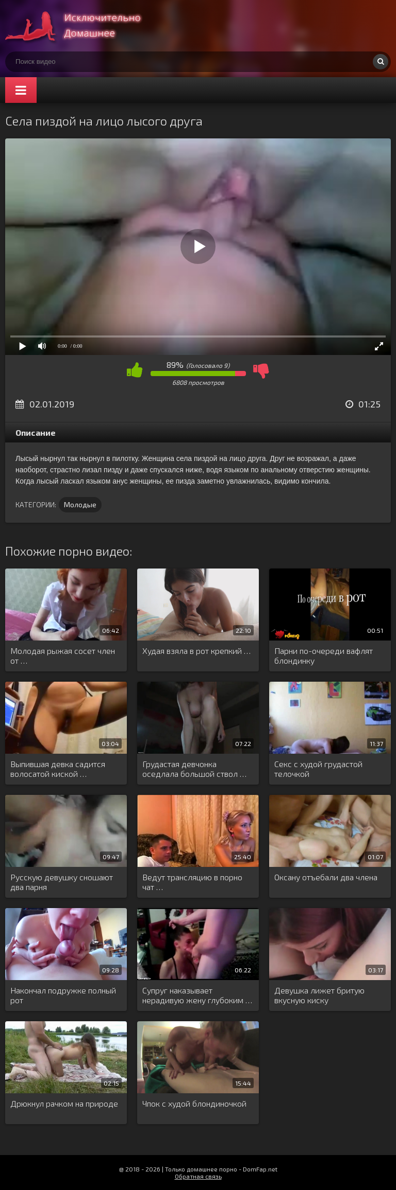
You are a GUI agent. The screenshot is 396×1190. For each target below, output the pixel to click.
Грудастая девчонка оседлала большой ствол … (194, 768)
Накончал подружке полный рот (63, 995)
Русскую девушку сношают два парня (61, 882)
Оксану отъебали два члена (325, 877)
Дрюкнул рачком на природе (64, 1103)
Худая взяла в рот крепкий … (196, 650)
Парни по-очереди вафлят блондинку (323, 655)
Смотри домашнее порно (82, 25)
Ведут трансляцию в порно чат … (192, 882)
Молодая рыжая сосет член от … (62, 655)
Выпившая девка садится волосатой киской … (57, 768)
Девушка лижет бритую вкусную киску (319, 995)
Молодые (80, 504)
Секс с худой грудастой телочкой (318, 768)
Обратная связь (198, 1176)
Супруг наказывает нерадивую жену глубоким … (197, 995)
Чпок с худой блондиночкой (194, 1103)
